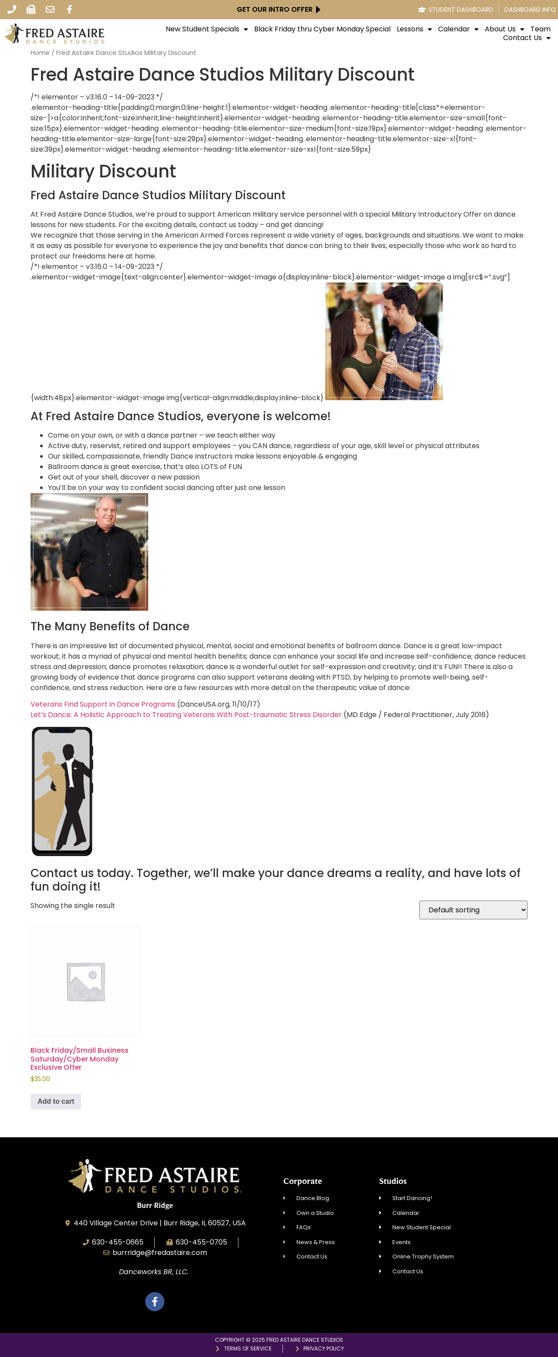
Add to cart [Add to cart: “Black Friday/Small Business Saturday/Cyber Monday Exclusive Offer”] (55, 1101)
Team (541, 29)
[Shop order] (473, 910)
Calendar (458, 29)
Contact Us (527, 38)
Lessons (414, 29)
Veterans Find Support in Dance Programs (103, 704)
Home (40, 52)
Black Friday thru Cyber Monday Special (322, 29)
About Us (504, 29)
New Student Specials (207, 29)
